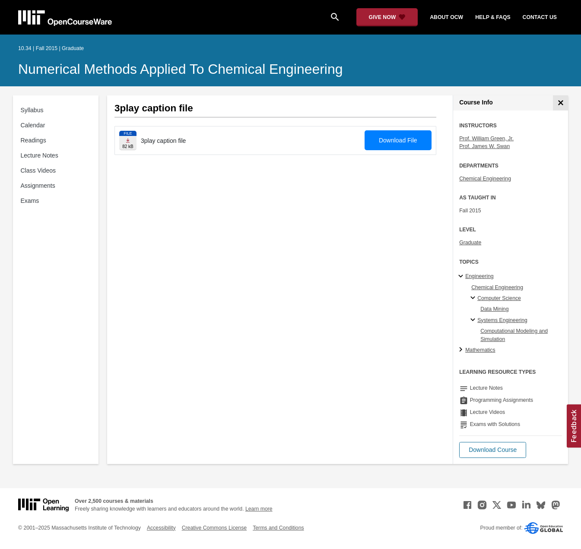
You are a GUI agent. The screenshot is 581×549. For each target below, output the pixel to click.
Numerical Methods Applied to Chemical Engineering (180, 69)
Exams (30, 200)
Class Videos (38, 170)
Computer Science (499, 298)
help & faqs (492, 17)
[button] (492, 450)
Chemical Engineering (485, 179)
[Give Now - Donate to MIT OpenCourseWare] (387, 17)
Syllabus (32, 110)
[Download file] (128, 140)
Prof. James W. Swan (484, 146)
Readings (33, 140)
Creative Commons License (214, 528)
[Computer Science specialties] (474, 298)
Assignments (38, 185)
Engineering (479, 276)
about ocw (446, 17)
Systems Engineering (502, 320)
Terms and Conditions (278, 528)
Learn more (259, 509)
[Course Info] (560, 102)
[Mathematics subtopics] (462, 350)
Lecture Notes (39, 155)
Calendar (33, 125)
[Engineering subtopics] (462, 276)
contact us (540, 17)
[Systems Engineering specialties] (474, 320)
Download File (398, 140)
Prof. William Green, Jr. (486, 139)
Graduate (470, 243)
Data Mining (494, 309)
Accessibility (161, 528)
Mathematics (480, 350)
